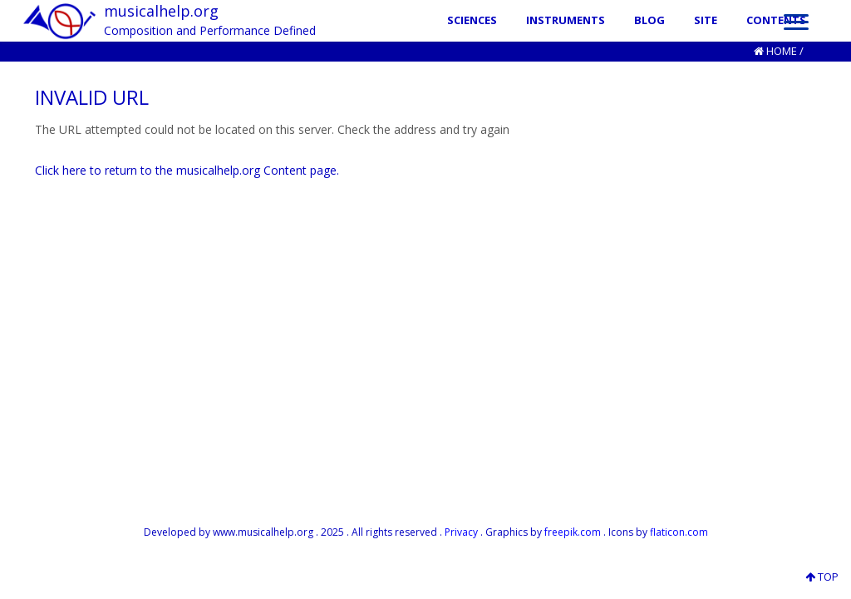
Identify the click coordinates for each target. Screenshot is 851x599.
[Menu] (796, 20)
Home (781, 50)
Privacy (461, 532)
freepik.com (572, 532)
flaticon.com (679, 532)
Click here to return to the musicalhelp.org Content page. (187, 170)
